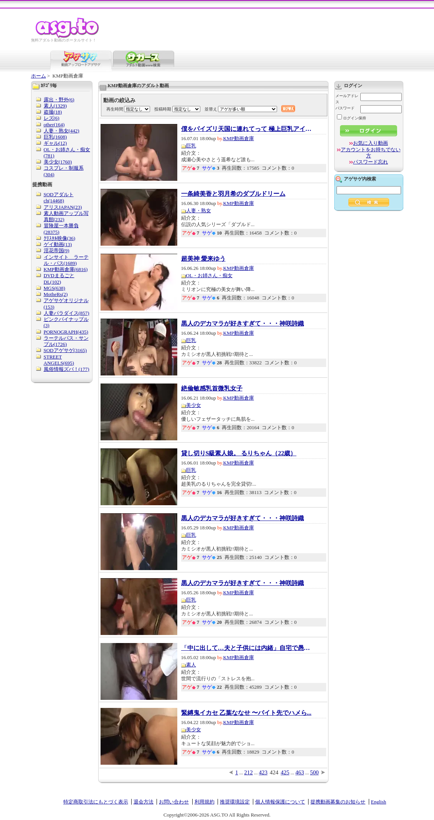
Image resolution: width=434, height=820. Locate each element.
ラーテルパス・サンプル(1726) (66, 341)
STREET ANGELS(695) (59, 360)
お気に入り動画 (370, 143)
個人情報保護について (280, 802)
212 (248, 772)
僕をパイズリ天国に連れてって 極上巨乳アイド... (246, 129)
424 (274, 772)
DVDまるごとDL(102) (59, 278)
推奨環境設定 (235, 802)
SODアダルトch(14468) (59, 197)
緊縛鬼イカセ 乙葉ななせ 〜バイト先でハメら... (246, 713)
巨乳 (191, 146)
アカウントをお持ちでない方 (371, 153)
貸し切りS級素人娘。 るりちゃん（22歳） (239, 453)
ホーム (38, 76)
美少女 (193, 405)
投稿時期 (162, 109)
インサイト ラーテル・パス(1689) (66, 260)
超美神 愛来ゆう (203, 259)
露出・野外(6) (59, 99)
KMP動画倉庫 (238, 138)
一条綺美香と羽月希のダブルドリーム (233, 194)
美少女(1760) (58, 162)
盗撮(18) (53, 112)
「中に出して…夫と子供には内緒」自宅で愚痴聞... (246, 648)
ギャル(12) (55, 143)
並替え (211, 109)
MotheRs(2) (56, 294)
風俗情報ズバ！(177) (66, 369)
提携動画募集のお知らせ (337, 802)
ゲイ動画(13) (58, 244)
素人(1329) (55, 106)
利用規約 (205, 802)
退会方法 (143, 802)
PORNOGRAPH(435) (66, 332)
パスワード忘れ (370, 162)
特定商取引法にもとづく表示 (95, 802)
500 (314, 772)
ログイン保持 (351, 118)
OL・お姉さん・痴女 (209, 275)
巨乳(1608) (55, 137)
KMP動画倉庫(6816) (66, 269)
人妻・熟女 (198, 210)
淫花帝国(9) (56, 250)
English (378, 802)
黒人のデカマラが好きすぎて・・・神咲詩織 (242, 324)
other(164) (54, 124)
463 (299, 772)
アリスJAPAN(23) (63, 207)
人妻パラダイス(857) (66, 313)
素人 (191, 665)
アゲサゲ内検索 (360, 179)
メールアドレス (346, 99)
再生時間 (114, 109)
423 (263, 772)
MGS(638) (54, 288)
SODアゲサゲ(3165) (65, 350)
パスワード (345, 108)
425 (285, 772)
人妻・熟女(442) (61, 131)
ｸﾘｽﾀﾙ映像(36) (60, 238)
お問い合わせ (174, 802)
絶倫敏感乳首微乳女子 (212, 388)
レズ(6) (51, 118)
